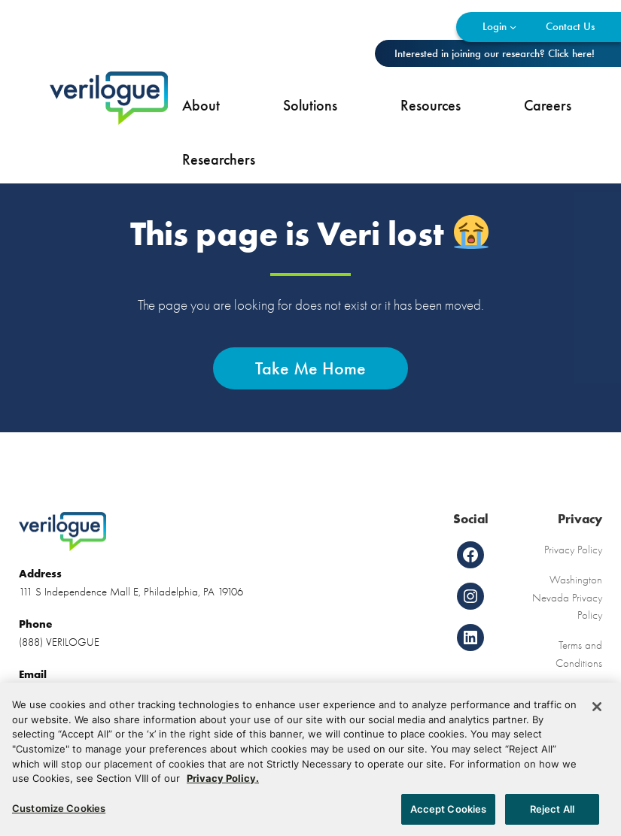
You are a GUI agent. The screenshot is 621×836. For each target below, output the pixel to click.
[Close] (596, 711)
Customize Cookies (58, 813)
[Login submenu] (513, 26)
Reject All (552, 813)
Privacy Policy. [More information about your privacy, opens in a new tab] (223, 783)
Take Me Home (310, 368)
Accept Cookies (448, 813)
